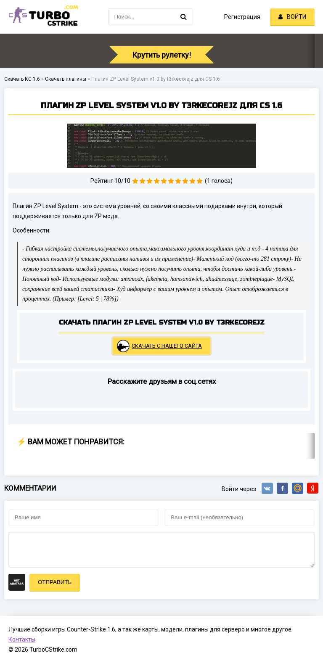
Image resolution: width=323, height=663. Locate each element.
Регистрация (242, 16)
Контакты (21, 639)
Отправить (54, 582)
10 (199, 181)
